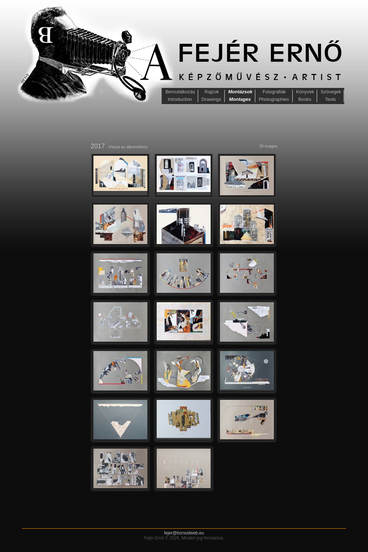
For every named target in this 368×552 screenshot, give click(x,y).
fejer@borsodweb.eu (184, 532)
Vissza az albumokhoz (128, 147)
